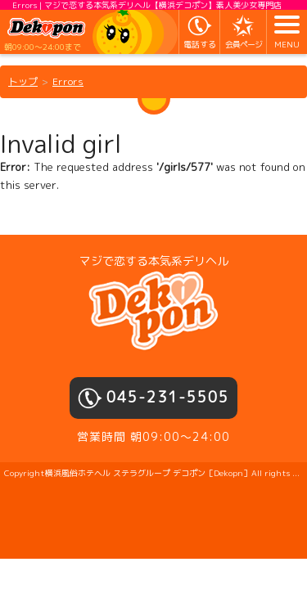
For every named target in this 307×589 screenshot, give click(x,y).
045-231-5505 (167, 397)
